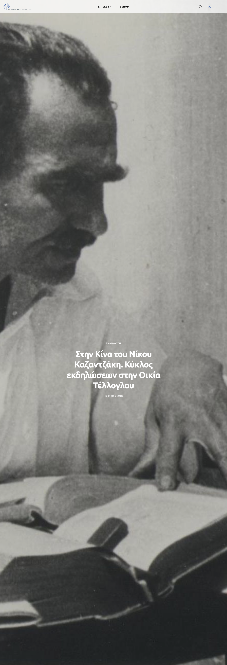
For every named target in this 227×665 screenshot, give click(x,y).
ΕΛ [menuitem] (209, 6)
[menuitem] (209, 6)
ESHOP (124, 6)
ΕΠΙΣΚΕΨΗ (105, 6)
